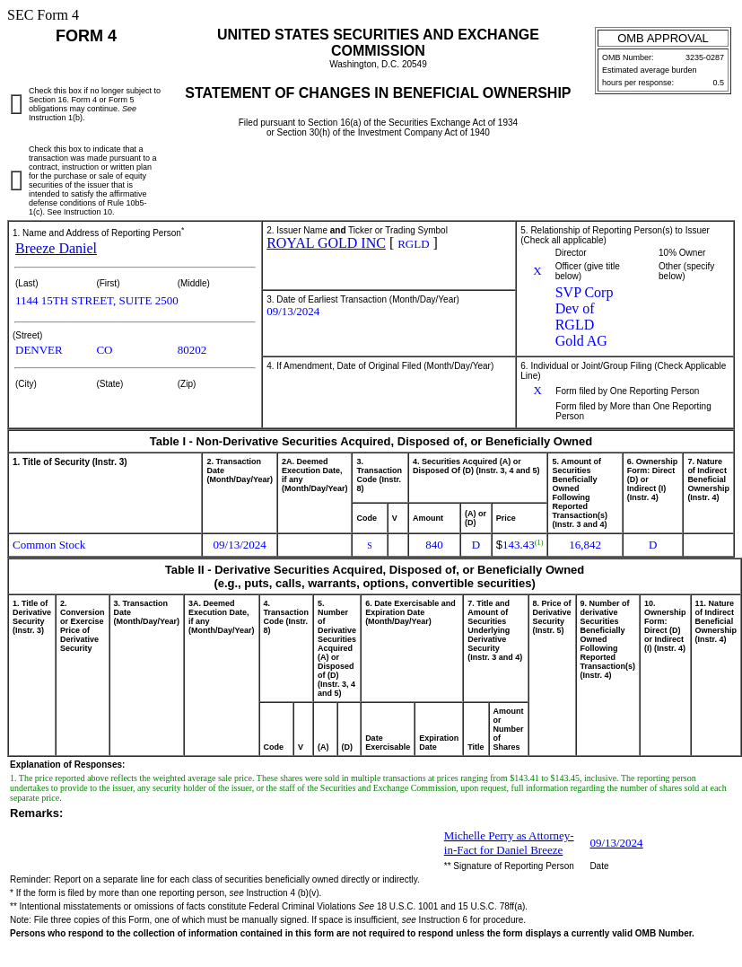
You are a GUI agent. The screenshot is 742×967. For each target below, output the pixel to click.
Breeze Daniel (56, 248)
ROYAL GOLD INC (326, 243)
